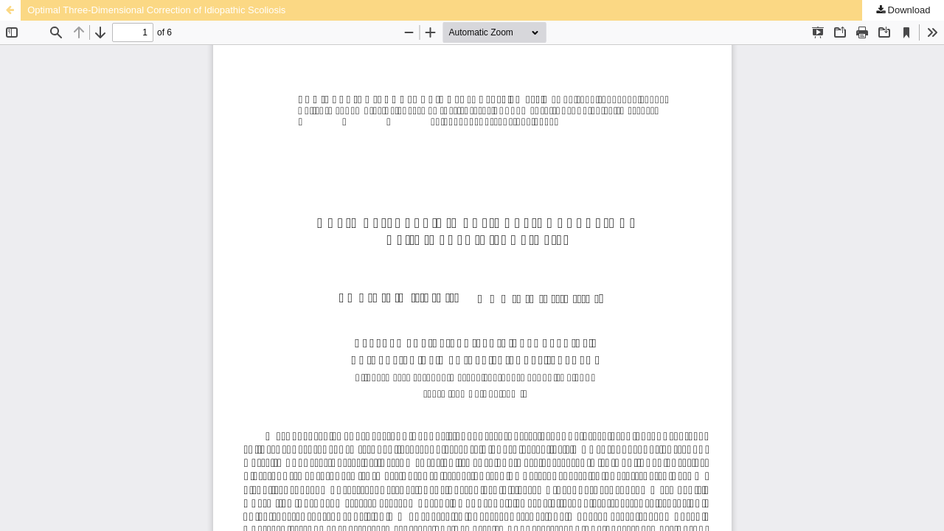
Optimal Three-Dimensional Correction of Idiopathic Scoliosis (156, 9)
